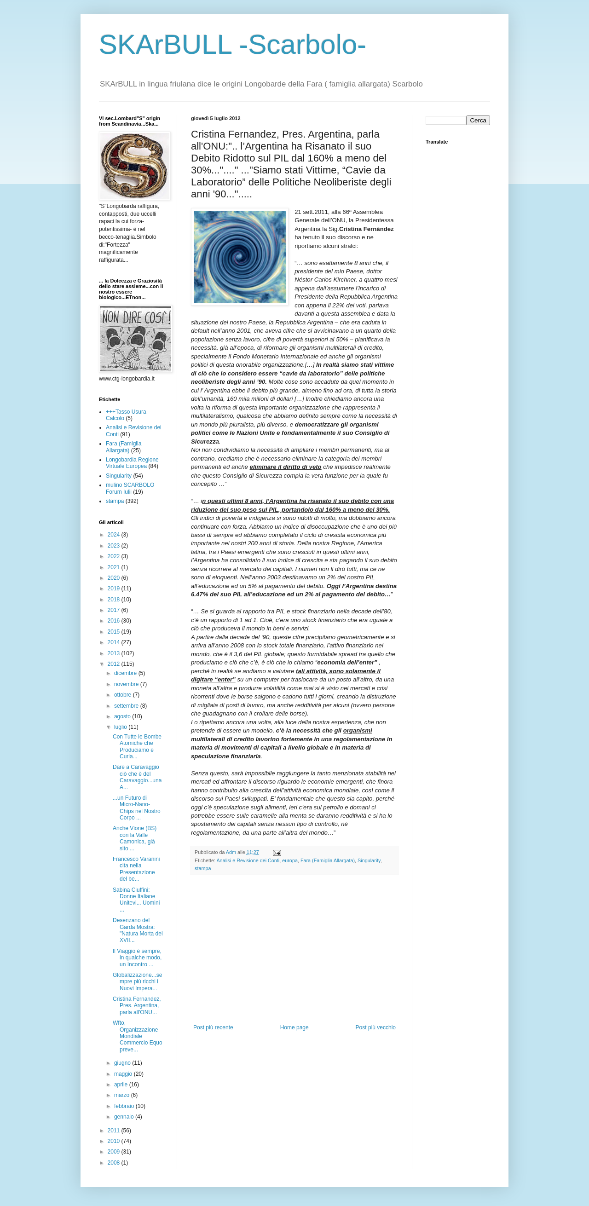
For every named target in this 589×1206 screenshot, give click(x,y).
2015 (114, 632)
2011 (114, 1130)
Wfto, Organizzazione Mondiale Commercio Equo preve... (137, 1036)
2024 (114, 534)
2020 (114, 578)
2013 (114, 653)
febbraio (125, 1106)
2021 (114, 567)
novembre (127, 684)
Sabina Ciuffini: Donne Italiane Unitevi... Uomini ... (136, 900)
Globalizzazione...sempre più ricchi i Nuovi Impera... (137, 982)
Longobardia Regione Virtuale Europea (132, 462)
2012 (114, 664)
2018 (114, 599)
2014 (114, 642)
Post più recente (213, 1027)
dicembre (126, 673)
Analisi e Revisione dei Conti (247, 860)
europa (290, 860)
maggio (124, 1074)
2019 (114, 588)
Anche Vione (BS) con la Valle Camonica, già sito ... (134, 838)
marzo (122, 1095)
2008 (114, 1163)
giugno (123, 1063)
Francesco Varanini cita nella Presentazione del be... (136, 869)
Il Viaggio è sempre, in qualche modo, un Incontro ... (137, 958)
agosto (123, 716)
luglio (121, 727)
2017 (114, 610)
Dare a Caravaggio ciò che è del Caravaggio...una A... (137, 777)
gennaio (124, 1117)
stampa (203, 868)
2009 (114, 1151)
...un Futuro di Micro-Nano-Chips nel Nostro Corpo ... (137, 808)
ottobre (123, 695)
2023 (114, 545)
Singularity (369, 860)
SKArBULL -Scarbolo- (232, 44)
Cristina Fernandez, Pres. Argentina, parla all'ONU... (137, 1006)
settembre (127, 706)
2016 (114, 620)
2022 (114, 556)
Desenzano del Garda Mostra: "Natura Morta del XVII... (138, 930)
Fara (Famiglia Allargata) (327, 860)
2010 (114, 1141)
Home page (294, 1027)
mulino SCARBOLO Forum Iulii (130, 488)
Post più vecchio (376, 1027)
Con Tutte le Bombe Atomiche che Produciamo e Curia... (137, 746)
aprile (121, 1084)
